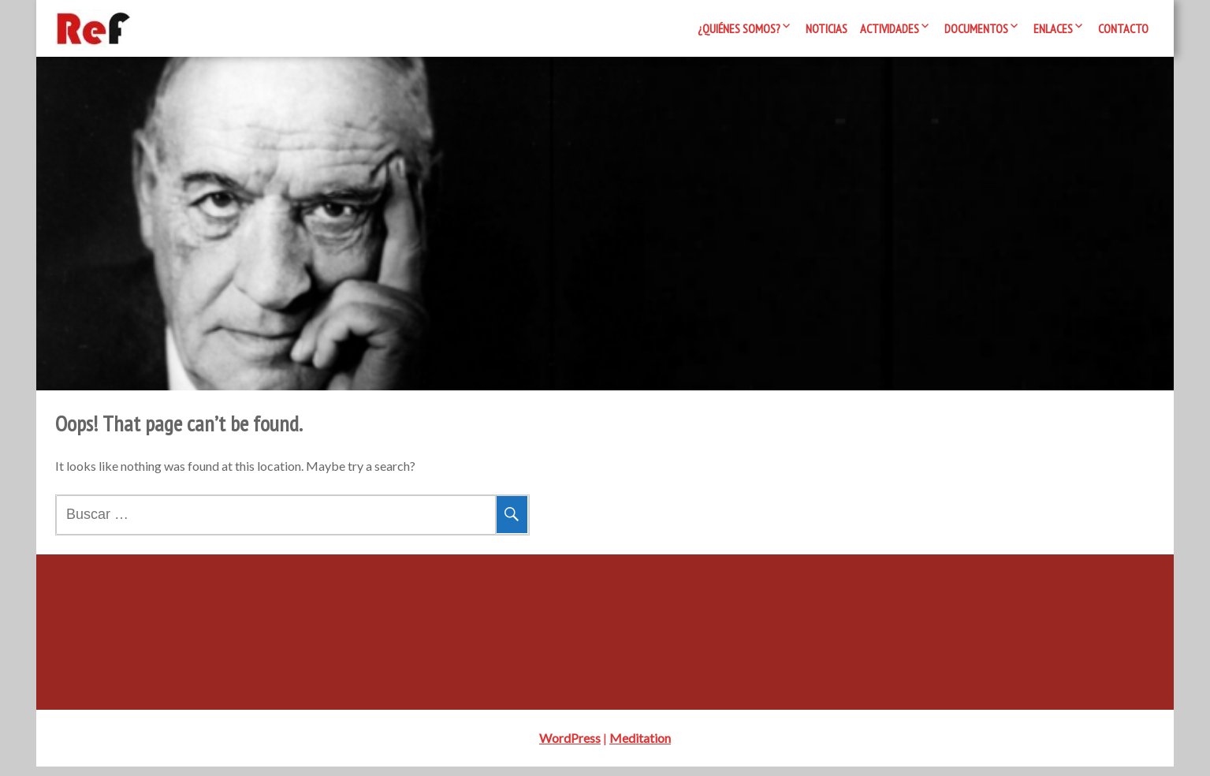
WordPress (570, 747)
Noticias (826, 28)
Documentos (976, 28)
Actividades (889, 28)
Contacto (1123, 28)
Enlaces (1053, 28)
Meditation (640, 747)
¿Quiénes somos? (739, 28)
